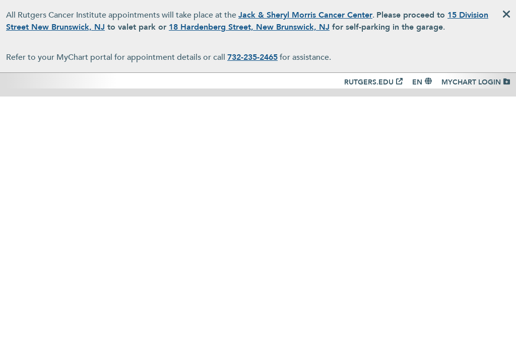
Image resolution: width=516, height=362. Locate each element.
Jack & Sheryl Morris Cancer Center (305, 15)
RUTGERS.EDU (369, 82)
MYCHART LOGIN (471, 82)
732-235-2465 (252, 57)
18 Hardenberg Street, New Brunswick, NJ (249, 27)
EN (417, 82)
